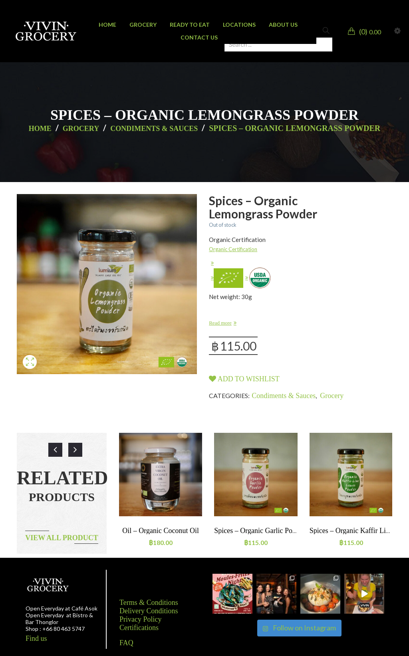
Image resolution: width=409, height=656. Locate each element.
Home (40, 129)
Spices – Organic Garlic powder (260, 531)
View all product (61, 538)
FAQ (126, 643)
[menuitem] (107, 25)
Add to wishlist (244, 379)
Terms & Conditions (148, 602)
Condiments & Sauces (154, 129)
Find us (36, 638)
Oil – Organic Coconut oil (160, 531)
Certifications (139, 628)
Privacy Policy (140, 619)
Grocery (81, 129)
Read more (220, 323)
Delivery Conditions (148, 611)
